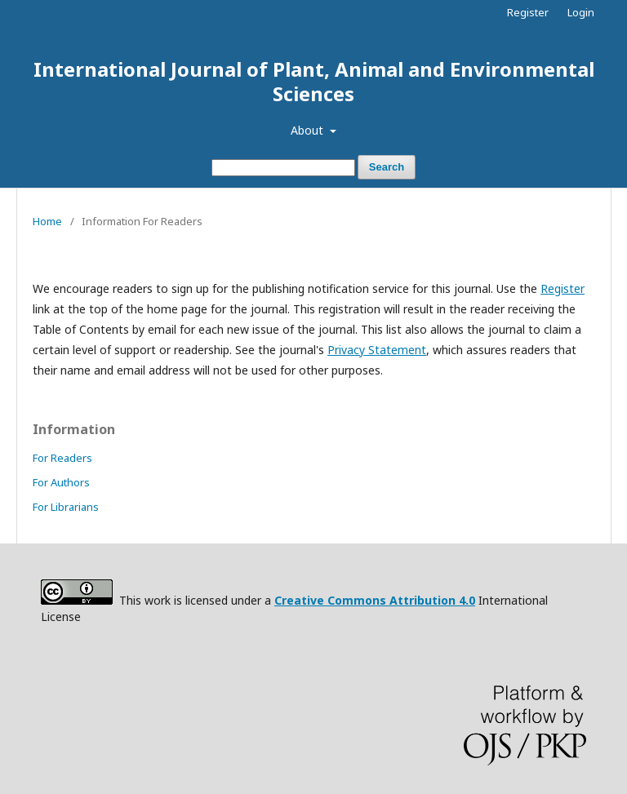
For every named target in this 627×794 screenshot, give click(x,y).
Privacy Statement (376, 349)
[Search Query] (283, 167)
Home (47, 221)
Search (386, 167)
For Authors (61, 482)
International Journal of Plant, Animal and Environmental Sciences (313, 81)
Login (580, 12)
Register (528, 12)
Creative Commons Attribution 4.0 (374, 600)
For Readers (62, 457)
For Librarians (66, 506)
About (309, 130)
